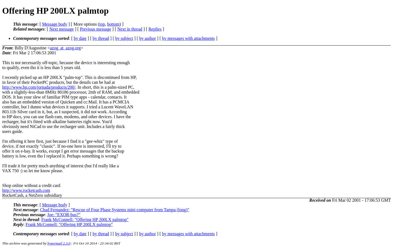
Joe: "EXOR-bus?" (63, 214)
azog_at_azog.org (65, 48)
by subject (124, 38)
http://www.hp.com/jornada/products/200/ (38, 87)
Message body (54, 24)
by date (80, 38)
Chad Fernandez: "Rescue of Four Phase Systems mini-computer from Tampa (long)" (114, 209)
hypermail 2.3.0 (58, 243)
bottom (113, 24)
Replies (155, 29)
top (102, 24)
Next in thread (129, 29)
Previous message (95, 29)
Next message (61, 29)
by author (147, 38)
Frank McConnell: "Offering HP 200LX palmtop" (85, 219)
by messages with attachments (188, 38)
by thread (101, 38)
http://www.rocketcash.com (26, 190)
